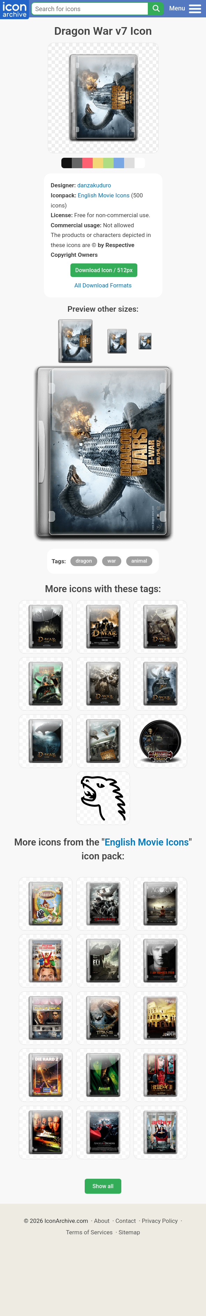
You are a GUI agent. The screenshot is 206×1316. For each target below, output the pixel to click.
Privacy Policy (160, 1220)
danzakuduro (94, 185)
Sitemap (129, 1232)
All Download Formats (103, 285)
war (111, 561)
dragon (84, 561)
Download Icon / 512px (103, 270)
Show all (102, 1186)
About (102, 1220)
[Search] (156, 8)
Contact (125, 1220)
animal (139, 561)
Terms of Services (89, 1232)
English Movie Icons (104, 195)
